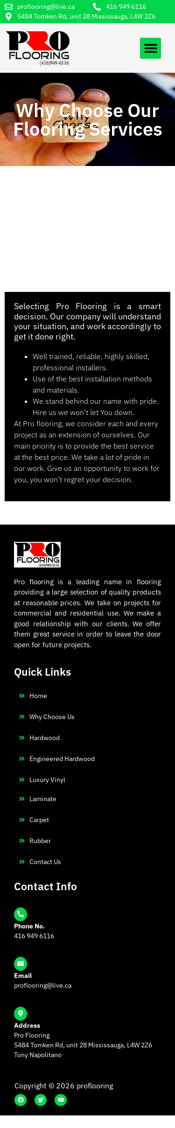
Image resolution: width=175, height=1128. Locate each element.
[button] (150, 48)
